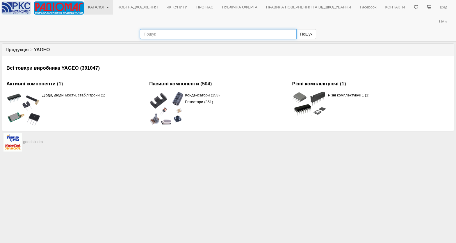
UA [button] (443, 22)
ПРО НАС (204, 7)
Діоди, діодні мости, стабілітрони (71, 95)
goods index (33, 142)
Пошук (306, 34)
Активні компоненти (31, 84)
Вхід (444, 7)
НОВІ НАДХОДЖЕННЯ (137, 7)
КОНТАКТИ (395, 7)
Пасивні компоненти (174, 84)
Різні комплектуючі (315, 84)
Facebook (368, 7)
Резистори (194, 102)
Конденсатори (197, 95)
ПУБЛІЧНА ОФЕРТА (240, 7)
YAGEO (42, 49)
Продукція (17, 49)
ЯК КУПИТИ (177, 7)
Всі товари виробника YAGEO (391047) (53, 68)
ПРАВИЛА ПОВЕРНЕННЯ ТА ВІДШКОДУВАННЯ (308, 7)
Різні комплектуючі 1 (346, 95)
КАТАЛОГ (98, 7)
